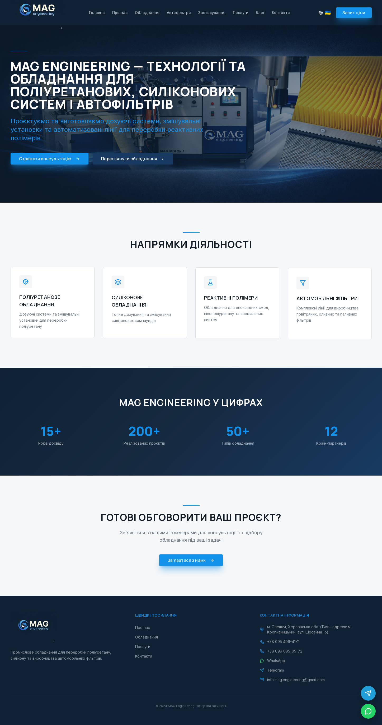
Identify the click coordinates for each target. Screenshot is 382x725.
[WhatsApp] (368, 711)
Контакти (281, 12)
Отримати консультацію (49, 159)
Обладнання (147, 12)
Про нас (120, 12)
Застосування (211, 12)
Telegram (272, 670)
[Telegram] (368, 693)
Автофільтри (179, 12)
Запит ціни (353, 13)
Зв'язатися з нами (191, 562)
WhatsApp (272, 660)
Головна (97, 12)
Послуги (240, 12)
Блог (260, 12)
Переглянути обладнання (133, 159)
